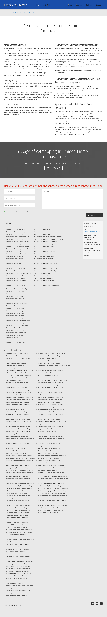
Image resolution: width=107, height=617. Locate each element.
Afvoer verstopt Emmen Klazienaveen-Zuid (45, 251)
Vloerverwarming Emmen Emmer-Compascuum (52, 486)
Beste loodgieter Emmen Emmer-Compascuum (18, 375)
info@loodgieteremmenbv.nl (92, 231)
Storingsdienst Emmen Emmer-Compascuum (17, 554)
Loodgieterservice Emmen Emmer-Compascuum (50, 426)
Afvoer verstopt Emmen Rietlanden (15, 296)
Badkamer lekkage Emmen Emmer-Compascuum (19, 368)
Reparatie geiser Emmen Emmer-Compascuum (18, 476)
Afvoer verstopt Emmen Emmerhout (15, 275)
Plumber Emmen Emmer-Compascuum (48, 453)
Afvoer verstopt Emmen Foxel (42, 229)
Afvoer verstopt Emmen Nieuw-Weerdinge (45, 271)
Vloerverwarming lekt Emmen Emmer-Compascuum (54, 488)
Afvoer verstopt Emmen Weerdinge (15, 323)
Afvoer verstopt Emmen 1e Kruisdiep (15, 229)
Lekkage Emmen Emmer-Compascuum (48, 407)
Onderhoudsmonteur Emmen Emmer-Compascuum (51, 441)
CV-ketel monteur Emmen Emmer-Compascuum (18, 412)
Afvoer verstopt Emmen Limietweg (43, 258)
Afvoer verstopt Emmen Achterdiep (15, 234)
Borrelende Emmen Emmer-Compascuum (17, 382)
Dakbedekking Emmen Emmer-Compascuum (17, 414)
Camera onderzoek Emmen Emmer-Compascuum (19, 395)
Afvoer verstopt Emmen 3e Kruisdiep (15, 232)
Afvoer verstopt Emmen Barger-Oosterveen (17, 246)
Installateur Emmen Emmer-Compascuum (49, 375)
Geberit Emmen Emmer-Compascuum (16, 463)
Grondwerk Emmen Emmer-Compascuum (49, 360)
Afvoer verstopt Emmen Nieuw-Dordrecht (45, 266)
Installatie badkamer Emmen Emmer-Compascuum (51, 378)
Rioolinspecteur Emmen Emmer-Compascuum (18, 515)
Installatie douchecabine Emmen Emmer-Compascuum (52, 380)
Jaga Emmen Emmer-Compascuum (47, 395)
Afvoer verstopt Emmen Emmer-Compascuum (22, 12)
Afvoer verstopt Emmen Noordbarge (44, 275)
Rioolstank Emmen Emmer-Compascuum (17, 522)
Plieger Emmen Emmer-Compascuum (48, 451)
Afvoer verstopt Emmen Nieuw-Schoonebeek (46, 268)
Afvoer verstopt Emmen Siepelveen (15, 308)
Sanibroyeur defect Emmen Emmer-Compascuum (19, 529)
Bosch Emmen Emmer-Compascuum (15, 385)
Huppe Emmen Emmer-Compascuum (48, 373)
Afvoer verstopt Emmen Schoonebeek (16, 306)
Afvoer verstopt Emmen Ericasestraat (15, 285)
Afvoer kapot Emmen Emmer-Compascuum (17, 353)
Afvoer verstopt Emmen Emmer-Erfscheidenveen (19, 273)
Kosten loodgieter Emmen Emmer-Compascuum (50, 404)
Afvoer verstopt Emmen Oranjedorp (43, 283)
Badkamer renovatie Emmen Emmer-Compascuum (19, 370)
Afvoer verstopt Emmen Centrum (14, 258)
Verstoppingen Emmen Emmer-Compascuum (18, 588)
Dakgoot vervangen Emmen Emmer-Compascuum (19, 434)
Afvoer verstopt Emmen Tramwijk (14, 311)
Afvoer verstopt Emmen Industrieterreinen (45, 241)
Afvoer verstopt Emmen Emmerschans (16, 280)
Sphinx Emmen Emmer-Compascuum (16, 546)
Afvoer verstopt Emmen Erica (13, 283)
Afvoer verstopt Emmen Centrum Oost (16, 261)
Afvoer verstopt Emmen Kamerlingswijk (44, 244)
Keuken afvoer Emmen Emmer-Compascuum (50, 399)
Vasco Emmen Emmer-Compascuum (15, 583)
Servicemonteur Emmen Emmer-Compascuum (18, 544)
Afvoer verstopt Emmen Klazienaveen (44, 246)
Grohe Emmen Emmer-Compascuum (47, 358)
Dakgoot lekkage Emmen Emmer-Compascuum (18, 419)
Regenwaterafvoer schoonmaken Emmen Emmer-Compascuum (55, 468)
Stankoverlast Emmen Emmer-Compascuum (17, 549)
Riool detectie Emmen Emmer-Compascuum (17, 493)
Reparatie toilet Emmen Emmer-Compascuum (18, 481)
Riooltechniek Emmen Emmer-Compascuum (17, 525)
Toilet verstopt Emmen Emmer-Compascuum (17, 571)
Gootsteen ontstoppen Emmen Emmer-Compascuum (52, 353)
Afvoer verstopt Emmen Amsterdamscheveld (17, 236)
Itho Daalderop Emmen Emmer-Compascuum (50, 392)
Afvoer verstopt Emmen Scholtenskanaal (16, 303)
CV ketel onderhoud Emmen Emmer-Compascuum (19, 399)
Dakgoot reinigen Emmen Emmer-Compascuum (18, 421)
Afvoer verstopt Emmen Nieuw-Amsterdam (45, 263)
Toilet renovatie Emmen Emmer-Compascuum (18, 566)
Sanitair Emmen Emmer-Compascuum (16, 534)
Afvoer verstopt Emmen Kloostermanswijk (45, 253)
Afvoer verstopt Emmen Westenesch (15, 330)
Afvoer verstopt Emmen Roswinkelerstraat (17, 301)
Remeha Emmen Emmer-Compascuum (48, 470)
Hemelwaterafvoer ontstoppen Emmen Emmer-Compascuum (54, 365)
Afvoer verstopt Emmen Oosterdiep (43, 278)
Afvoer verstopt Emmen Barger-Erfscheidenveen (18, 244)
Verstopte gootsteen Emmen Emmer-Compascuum (19, 593)
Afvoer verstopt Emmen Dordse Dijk (15, 268)
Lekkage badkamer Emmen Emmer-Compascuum (51, 409)
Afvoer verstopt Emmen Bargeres (14, 251)
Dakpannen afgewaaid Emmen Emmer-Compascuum (20, 438)
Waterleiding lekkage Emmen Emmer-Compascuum (53, 500)
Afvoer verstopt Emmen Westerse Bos (16, 332)
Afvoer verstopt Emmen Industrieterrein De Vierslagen (48, 239)
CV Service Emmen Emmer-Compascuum (16, 409)
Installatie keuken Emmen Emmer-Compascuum (50, 382)
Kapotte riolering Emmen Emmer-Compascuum (50, 397)
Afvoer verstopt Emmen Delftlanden (15, 263)
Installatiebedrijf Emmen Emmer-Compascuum (50, 387)
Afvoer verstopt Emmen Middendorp (44, 261)
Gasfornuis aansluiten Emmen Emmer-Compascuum (20, 455)
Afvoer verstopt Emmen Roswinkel (15, 298)
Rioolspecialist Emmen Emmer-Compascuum (17, 520)
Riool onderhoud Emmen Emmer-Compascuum (18, 503)
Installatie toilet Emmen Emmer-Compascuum (50, 385)
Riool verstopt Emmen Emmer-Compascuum (17, 512)
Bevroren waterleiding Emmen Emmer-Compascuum (20, 378)
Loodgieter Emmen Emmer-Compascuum (49, 419)
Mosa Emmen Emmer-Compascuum (47, 431)
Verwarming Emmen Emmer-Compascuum (17, 595)
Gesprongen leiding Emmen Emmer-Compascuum (19, 468)
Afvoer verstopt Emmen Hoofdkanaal (44, 234)
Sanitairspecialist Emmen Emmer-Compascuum (18, 537)
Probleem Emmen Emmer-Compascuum (48, 458)
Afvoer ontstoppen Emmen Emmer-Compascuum (19, 356)
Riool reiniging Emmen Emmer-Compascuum (18, 510)
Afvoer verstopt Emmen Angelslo (14, 239)
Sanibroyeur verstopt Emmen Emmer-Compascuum (19, 532)
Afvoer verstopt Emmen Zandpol (14, 335)
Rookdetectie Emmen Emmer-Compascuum (17, 527)
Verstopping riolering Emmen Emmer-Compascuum (19, 585)
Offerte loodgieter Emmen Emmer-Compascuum (50, 436)
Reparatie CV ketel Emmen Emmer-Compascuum (51, 472)
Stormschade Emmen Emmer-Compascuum (17, 559)
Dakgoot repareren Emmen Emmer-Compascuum (19, 426)
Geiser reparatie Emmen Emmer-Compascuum (18, 465)
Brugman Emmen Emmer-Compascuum (16, 387)
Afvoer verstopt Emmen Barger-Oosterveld (17, 249)
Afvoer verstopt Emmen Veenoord (15, 315)
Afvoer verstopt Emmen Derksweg (15, 266)
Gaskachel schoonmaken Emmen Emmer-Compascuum (20, 458)
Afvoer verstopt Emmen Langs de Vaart (44, 256)
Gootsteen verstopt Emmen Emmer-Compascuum (51, 356)
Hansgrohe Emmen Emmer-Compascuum (49, 363)
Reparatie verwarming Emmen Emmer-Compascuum (20, 483)
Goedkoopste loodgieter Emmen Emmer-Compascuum (20, 470)
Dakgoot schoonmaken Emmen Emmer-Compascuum (20, 429)
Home (6, 12)
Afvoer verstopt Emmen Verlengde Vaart (16, 318)
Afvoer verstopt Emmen (12, 227)
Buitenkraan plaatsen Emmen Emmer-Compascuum (19, 390)
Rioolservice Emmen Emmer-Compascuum (17, 517)
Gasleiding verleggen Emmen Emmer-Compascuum (19, 460)
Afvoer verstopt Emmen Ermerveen (43, 227)
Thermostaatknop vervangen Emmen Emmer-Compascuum (21, 561)
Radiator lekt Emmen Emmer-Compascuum (49, 460)
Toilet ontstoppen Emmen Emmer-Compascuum (18, 564)
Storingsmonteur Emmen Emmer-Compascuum (18, 556)
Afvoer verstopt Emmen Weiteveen (15, 328)
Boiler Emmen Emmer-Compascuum (15, 380)
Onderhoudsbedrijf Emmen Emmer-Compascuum (51, 438)
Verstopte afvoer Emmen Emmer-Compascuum (18, 590)
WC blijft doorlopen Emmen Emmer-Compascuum (53, 505)
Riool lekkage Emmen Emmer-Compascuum (17, 500)
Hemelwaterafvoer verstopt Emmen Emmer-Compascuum (53, 368)
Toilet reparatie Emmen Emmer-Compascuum (18, 568)
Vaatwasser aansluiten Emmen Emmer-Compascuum (20, 576)
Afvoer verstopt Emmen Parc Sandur (15, 293)
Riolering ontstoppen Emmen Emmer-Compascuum (19, 488)
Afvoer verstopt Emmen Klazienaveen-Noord (46, 249)
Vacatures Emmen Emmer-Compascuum (16, 578)
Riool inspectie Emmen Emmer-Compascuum (18, 495)
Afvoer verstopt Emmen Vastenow (15, 313)
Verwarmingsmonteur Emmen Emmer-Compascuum (54, 478)
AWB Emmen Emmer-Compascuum (15, 365)
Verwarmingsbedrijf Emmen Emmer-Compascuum (53, 476)
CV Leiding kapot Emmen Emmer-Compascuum (18, 407)
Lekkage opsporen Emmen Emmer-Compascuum (51, 414)
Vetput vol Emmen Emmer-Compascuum (51, 481)
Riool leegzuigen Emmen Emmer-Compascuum (18, 498)
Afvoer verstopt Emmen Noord (42, 273)
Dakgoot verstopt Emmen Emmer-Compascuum (18, 431)
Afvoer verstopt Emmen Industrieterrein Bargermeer (48, 236)
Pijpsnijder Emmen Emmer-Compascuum (49, 448)
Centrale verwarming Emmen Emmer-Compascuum (19, 397)
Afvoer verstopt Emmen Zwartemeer (15, 342)
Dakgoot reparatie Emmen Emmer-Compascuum (18, 424)
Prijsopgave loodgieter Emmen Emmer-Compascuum (52, 455)
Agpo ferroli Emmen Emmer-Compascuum (17, 360)
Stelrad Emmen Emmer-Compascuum (16, 551)
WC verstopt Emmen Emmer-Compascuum (51, 510)
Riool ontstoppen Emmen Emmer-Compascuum (18, 508)
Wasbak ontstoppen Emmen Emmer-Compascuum (53, 495)
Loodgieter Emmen (15, 5)
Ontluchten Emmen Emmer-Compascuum (49, 443)
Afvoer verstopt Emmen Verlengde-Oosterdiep (18, 320)
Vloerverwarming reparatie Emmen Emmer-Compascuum (55, 491)
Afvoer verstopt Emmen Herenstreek (44, 232)
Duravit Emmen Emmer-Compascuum (16, 448)
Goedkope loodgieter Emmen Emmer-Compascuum (19, 472)
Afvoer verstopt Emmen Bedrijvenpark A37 (17, 253)
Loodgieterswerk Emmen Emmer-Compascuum (50, 429)
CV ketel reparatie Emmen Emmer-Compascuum (18, 402)
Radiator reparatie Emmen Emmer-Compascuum (51, 463)
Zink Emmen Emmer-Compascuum (49, 512)
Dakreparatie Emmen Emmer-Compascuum (17, 443)
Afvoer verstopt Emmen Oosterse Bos (44, 280)
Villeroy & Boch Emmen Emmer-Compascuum (52, 483)
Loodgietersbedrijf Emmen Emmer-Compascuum (51, 424)
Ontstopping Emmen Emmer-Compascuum (49, 446)
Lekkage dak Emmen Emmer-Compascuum (49, 412)
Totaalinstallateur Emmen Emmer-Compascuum (18, 573)
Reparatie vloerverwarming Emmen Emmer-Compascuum (21, 486)
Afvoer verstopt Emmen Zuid (13, 337)
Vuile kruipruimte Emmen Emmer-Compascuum (52, 493)
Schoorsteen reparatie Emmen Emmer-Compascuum (20, 539)
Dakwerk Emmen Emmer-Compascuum (16, 446)
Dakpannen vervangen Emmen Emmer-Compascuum (20, 441)
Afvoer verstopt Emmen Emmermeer (15, 278)
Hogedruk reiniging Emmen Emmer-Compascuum (51, 370)
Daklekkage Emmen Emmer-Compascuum (17, 436)
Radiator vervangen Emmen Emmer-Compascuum (51, 465)
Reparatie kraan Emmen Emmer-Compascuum (18, 478)
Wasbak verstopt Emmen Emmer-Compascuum (52, 498)
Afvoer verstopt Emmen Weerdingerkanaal (17, 325)
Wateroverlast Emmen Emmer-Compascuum (51, 503)
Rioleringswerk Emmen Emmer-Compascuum (18, 491)
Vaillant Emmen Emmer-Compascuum (16, 581)
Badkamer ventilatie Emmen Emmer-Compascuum (19, 373)
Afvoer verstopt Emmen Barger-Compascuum (18, 241)
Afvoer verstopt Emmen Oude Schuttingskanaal (18, 289)
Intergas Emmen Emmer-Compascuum (48, 390)
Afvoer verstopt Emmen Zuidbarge (15, 340)
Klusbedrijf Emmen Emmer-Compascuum (49, 402)
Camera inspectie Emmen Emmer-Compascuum (18, 392)
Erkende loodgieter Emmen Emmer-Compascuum (19, 451)
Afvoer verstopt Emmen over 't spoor (15, 291)
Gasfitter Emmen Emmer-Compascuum (16, 453)
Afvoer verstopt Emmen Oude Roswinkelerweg (46, 285)
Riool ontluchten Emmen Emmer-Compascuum (18, 505)
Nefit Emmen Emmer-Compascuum (47, 434)
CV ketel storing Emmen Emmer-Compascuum (18, 404)
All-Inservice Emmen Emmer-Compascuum (17, 363)
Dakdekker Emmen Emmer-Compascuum (17, 416)
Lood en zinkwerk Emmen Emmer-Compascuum (50, 416)
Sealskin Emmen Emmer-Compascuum (16, 542)
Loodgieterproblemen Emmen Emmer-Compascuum (52, 421)
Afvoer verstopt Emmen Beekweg (14, 256)
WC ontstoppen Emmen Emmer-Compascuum (52, 508)
